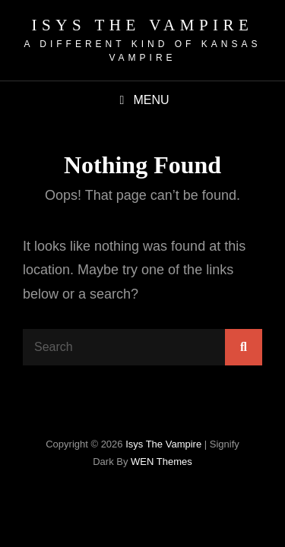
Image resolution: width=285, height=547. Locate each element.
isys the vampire (143, 25)
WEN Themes (161, 461)
